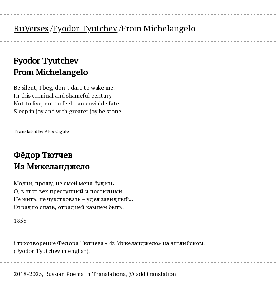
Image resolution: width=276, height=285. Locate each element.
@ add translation (152, 274)
